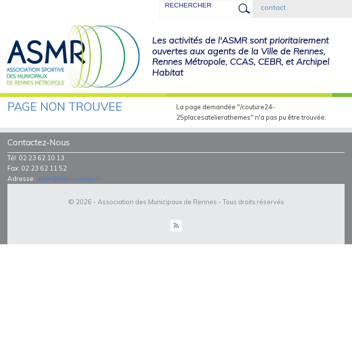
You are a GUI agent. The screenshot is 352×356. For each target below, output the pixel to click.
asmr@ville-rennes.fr (69, 178)
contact (273, 7)
